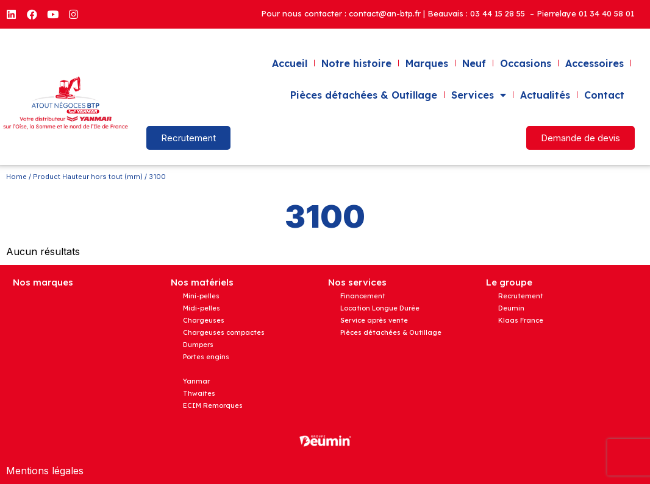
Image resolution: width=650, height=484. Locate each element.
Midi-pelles (201, 308)
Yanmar (196, 381)
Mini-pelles (201, 296)
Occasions (525, 63)
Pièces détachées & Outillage (363, 95)
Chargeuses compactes (224, 332)
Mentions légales (45, 471)
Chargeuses (203, 320)
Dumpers (198, 344)
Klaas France (520, 320)
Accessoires (594, 63)
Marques (426, 63)
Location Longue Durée (380, 308)
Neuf (474, 63)
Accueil (289, 63)
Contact (604, 95)
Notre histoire (356, 63)
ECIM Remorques (213, 405)
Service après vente (374, 320)
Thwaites (199, 393)
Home (16, 176)
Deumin (511, 308)
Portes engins (206, 356)
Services (478, 95)
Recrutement (520, 296)
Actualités (545, 95)
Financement (362, 296)
